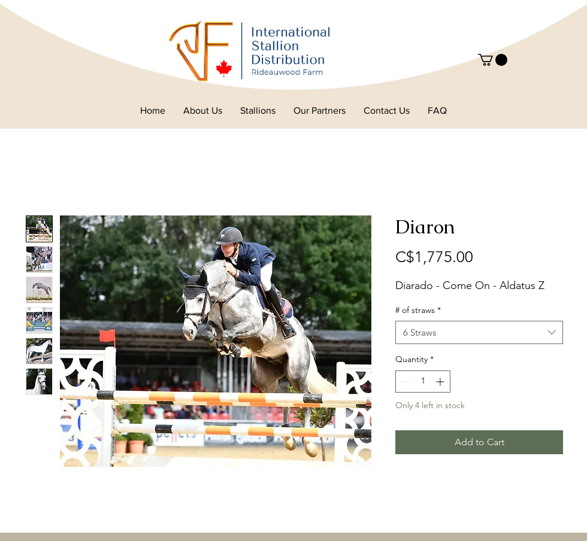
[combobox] (479, 332)
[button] (492, 60)
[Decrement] (404, 381)
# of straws (418, 310)
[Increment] (441, 381)
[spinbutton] (423, 381)
